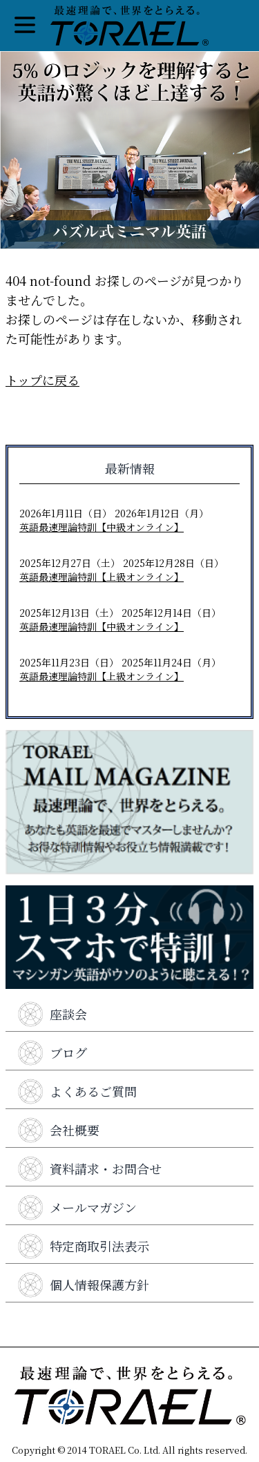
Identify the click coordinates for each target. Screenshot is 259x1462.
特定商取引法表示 (83, 1246)
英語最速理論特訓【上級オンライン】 (101, 577)
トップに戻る (42, 380)
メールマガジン (77, 1207)
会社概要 (58, 1130)
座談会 (52, 1014)
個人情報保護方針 (83, 1284)
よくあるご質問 (77, 1091)
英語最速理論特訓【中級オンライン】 (101, 527)
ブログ (52, 1052)
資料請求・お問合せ (89, 1168)
